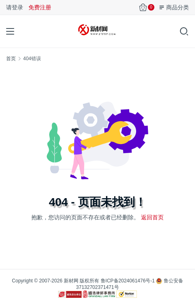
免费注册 (39, 7)
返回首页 (152, 217)
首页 (11, 58)
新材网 (71, 281)
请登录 (14, 7)
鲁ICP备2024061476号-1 (128, 281)
